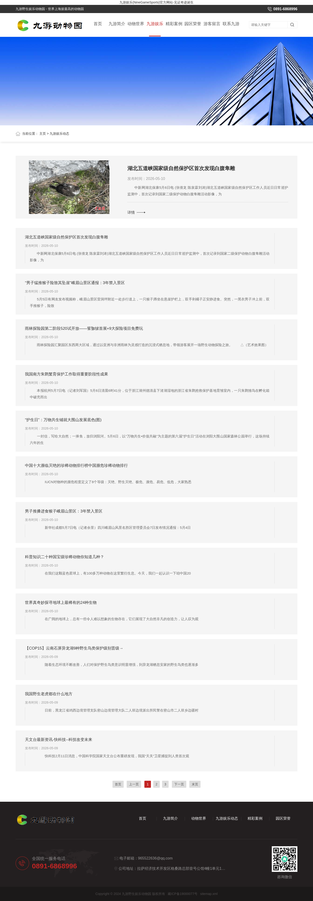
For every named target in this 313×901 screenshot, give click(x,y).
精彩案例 (174, 24)
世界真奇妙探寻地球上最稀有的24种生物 (61, 602)
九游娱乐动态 (154, 29)
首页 (98, 24)
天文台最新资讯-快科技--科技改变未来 (58, 739)
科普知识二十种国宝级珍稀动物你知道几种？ (64, 557)
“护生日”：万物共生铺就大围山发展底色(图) (63, 420)
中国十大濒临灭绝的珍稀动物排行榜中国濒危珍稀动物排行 (76, 465)
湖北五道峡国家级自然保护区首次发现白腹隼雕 (181, 168)
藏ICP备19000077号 (182, 894)
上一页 (134, 784)
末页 (195, 784)
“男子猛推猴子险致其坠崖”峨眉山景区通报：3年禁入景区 (75, 283)
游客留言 (212, 24)
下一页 (179, 784)
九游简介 (117, 24)
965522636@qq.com (155, 858)
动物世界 (135, 24)
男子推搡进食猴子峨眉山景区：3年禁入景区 (63, 511)
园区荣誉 (192, 24)
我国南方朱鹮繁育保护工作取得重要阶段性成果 (66, 374)
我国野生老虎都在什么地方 (48, 694)
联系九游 (231, 24)
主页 (42, 133)
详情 (136, 212)
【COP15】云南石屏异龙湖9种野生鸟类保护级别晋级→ (74, 648)
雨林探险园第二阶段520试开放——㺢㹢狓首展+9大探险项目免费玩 (84, 328)
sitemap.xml (209, 894)
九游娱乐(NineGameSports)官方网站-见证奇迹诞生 (156, 2)
